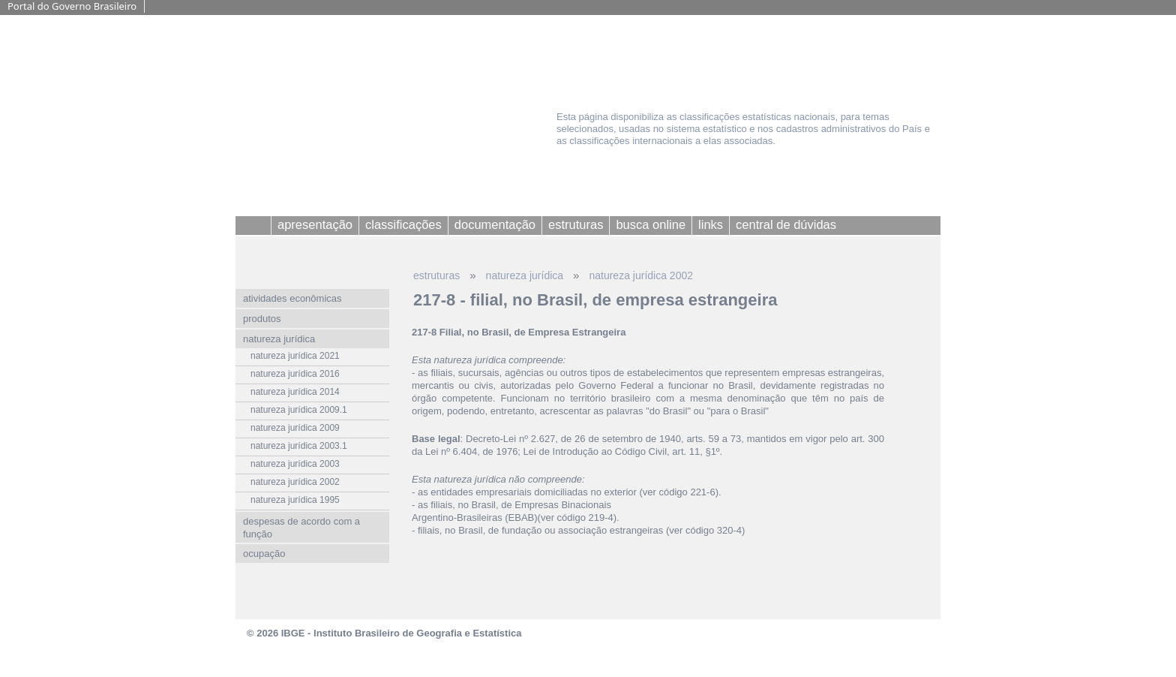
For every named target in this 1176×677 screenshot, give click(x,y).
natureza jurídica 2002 (641, 275)
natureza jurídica (525, 275)
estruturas (436, 275)
